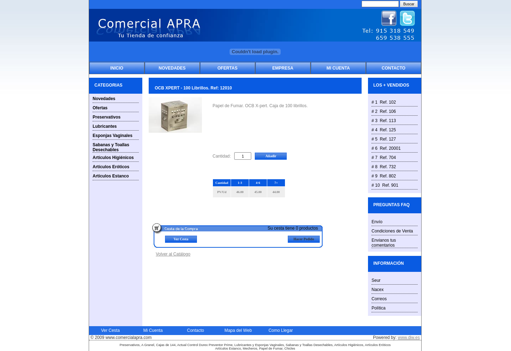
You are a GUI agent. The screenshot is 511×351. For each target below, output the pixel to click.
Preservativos (107, 117)
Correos (379, 298)
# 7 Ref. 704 (384, 157)
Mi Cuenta (338, 68)
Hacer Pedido (303, 239)
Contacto (394, 68)
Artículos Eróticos (111, 166)
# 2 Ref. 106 (384, 111)
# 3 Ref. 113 (384, 120)
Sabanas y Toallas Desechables (111, 147)
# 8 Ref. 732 (384, 166)
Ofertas (227, 68)
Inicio (116, 68)
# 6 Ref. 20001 (386, 148)
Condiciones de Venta (392, 231)
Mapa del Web (238, 330)
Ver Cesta (181, 239)
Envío (377, 221)
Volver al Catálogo (173, 254)
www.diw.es (409, 337)
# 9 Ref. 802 (384, 176)
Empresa (282, 68)
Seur (376, 280)
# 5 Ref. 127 (384, 139)
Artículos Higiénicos (113, 157)
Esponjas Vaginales (112, 135)
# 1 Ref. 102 (384, 102)
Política (378, 308)
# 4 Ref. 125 (384, 129)
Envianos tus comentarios (384, 243)
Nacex (378, 289)
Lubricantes (105, 126)
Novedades (172, 68)
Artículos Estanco (111, 176)
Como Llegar (281, 330)
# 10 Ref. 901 (385, 185)
